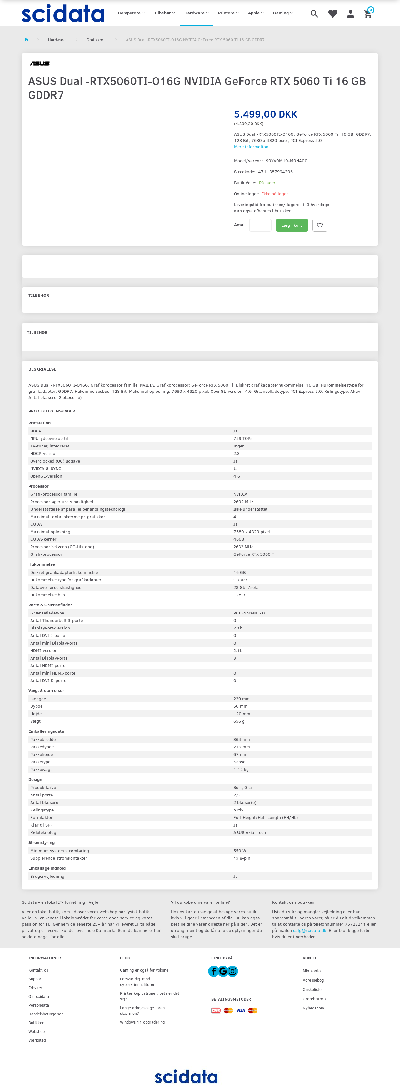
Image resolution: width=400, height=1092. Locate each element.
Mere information (251, 146)
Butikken (36, 1022)
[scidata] (63, 13)
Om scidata (38, 996)
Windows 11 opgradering (142, 1021)
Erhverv (35, 987)
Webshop (36, 1031)
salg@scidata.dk (309, 930)
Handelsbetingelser (45, 1013)
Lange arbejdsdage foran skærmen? (142, 1010)
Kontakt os (38, 970)
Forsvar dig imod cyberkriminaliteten (137, 981)
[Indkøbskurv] (368, 13)
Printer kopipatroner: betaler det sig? (149, 995)
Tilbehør (37, 332)
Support (35, 978)
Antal (239, 224)
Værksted (37, 1040)
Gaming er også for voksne (144, 970)
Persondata (38, 1005)
